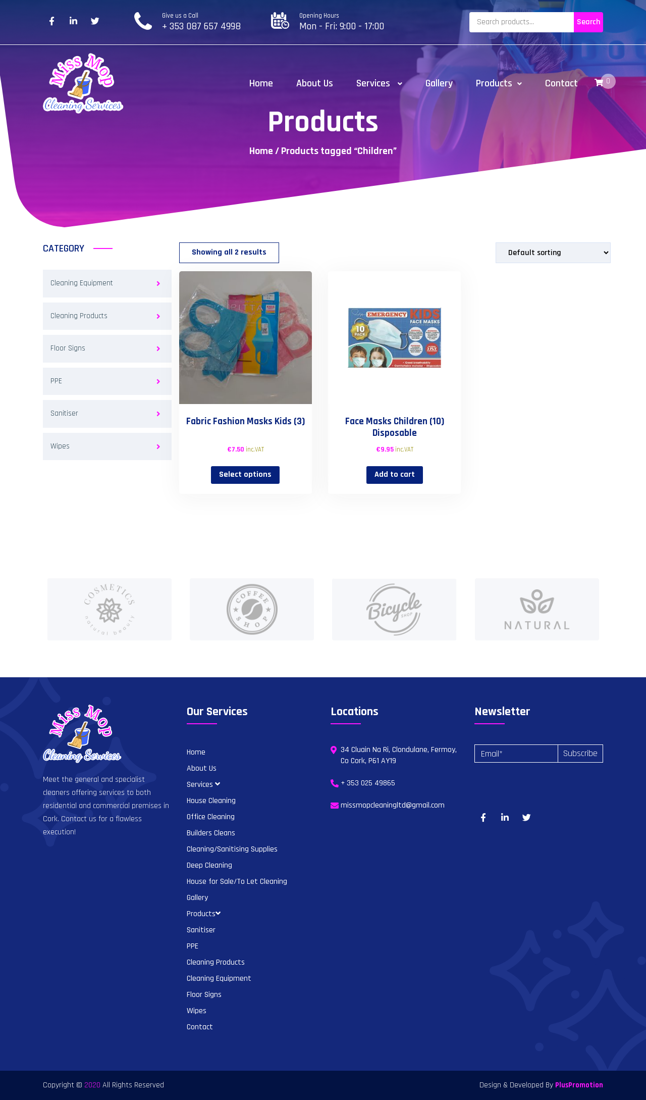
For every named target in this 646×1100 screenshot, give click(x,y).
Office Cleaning (211, 817)
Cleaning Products (78, 316)
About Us (314, 83)
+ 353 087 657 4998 (201, 26)
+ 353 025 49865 (368, 783)
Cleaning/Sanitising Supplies (232, 849)
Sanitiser (64, 413)
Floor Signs (67, 348)
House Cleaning (211, 800)
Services (379, 83)
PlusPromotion (579, 1085)
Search (588, 22)
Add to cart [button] (394, 474)
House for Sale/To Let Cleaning (237, 881)
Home (261, 83)
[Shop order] (553, 252)
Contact (561, 83)
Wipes (60, 446)
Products (499, 83)
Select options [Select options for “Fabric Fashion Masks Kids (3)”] (245, 474)
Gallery (439, 83)
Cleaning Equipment (81, 283)
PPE (56, 381)
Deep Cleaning (209, 865)
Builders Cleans (211, 833)
